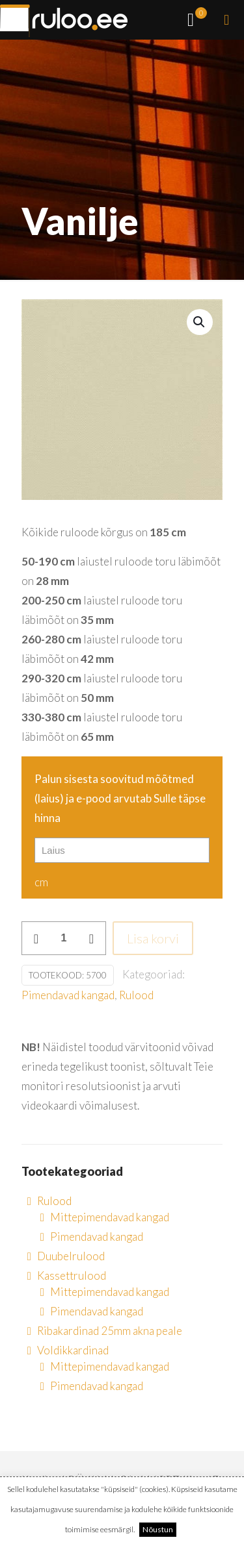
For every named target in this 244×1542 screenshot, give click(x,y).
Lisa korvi (153, 938)
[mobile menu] (226, 19)
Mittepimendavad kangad (109, 1217)
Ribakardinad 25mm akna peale (109, 1330)
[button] (200, 322)
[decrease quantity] (36, 938)
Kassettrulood (71, 1275)
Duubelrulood (71, 1256)
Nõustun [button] (157, 1529)
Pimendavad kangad (68, 995)
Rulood (136, 995)
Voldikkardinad (73, 1350)
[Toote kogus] (63, 938)
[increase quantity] (91, 938)
